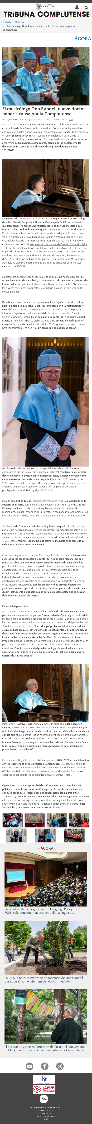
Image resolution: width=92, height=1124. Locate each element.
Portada (6, 22)
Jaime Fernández (16, 119)
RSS (46, 1119)
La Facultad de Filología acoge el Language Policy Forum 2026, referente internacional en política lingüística (43, 911)
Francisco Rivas (43, 119)
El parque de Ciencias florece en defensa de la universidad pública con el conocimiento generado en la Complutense (45, 1048)
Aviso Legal (46, 1113)
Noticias (19, 22)
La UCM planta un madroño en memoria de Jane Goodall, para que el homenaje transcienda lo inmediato (44, 979)
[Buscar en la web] (86, 7)
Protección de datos (46, 1116)
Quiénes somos (46, 1110)
